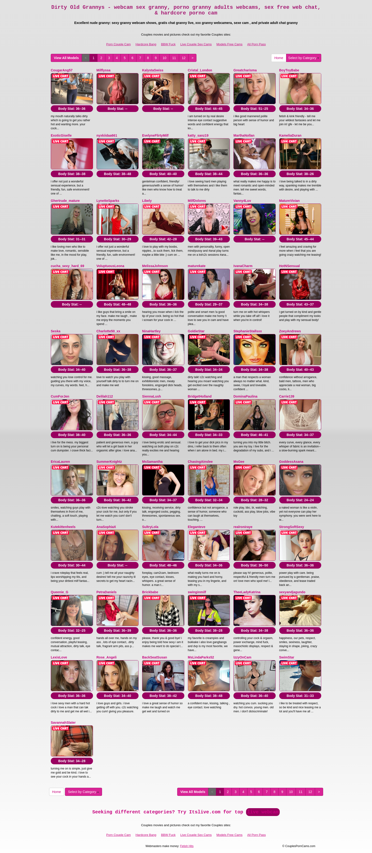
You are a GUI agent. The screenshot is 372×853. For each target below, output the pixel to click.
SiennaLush (151, 396)
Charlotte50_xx (108, 331)
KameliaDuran (290, 135)
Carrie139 (286, 396)
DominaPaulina (245, 396)
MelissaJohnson (155, 266)
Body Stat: (71, 109)
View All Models (66, 58)
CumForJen (60, 396)
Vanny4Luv (242, 201)
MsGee (238, 462)
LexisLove (59, 657)
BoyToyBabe (289, 70)
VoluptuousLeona (110, 266)
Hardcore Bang (145, 44)
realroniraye (242, 527)
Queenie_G (59, 592)
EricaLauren (60, 462)
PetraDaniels (107, 592)
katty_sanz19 (198, 135)
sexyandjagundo (292, 592)
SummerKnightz (109, 462)
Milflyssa (104, 70)
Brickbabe (150, 592)
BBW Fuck (168, 44)
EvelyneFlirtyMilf (155, 135)
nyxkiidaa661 (107, 135)
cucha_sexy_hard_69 (67, 266)
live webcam (263, 812)
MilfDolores (197, 201)
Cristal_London (200, 70)
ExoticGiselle (61, 135)
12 (184, 58)
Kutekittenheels (63, 527)
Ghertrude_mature (65, 201)
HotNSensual (289, 266)
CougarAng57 (62, 70)
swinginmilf (197, 592)
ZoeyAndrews (290, 331)
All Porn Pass (256, 44)
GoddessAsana (291, 462)
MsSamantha (152, 462)
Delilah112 (105, 396)
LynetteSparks (108, 201)
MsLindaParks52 (201, 657)
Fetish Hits (187, 846)
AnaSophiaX (106, 527)
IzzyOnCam (242, 657)
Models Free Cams (229, 44)
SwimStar (286, 657)
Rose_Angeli (107, 657)
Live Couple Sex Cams (196, 44)
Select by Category (303, 58)
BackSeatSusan (154, 657)
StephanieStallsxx (247, 331)
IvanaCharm (242, 266)
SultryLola (150, 527)
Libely (147, 201)
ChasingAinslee (200, 462)
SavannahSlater (63, 722)
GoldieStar (196, 331)
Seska (55, 331)
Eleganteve (196, 527)
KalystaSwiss (152, 70)
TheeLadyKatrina (246, 592)
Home (278, 58)
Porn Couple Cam (118, 44)
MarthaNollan (244, 135)
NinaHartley (151, 331)
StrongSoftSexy (291, 527)
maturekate (197, 266)
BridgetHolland (200, 396)
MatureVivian (289, 201)
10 (164, 58)
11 (174, 58)
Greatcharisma (245, 70)
